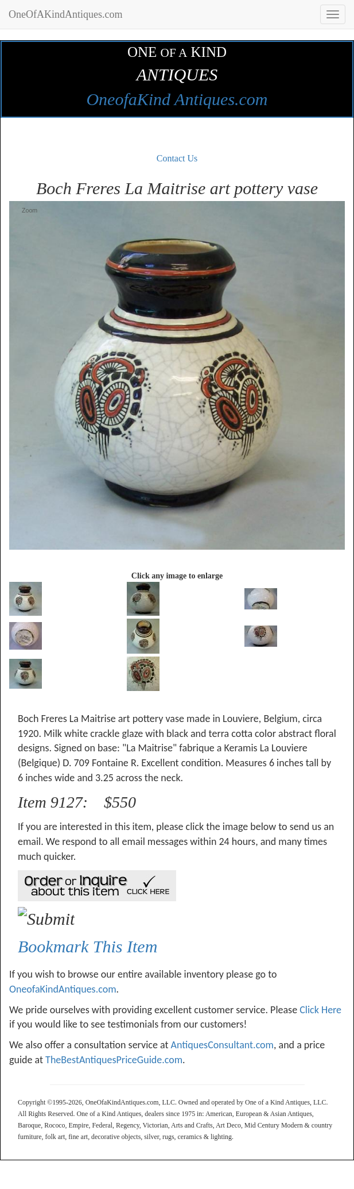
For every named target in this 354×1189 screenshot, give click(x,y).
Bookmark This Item (87, 946)
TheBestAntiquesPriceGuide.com (113, 1059)
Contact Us (177, 158)
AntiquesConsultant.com (222, 1045)
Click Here (320, 1009)
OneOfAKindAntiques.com (65, 14)
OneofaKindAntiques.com (62, 989)
